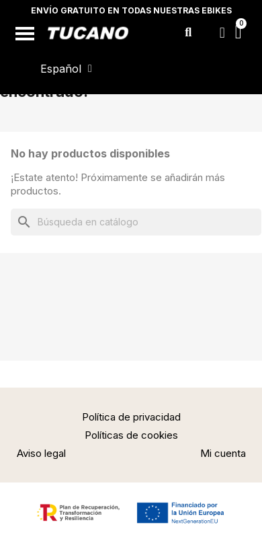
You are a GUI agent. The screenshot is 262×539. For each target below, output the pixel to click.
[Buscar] (136, 222)
